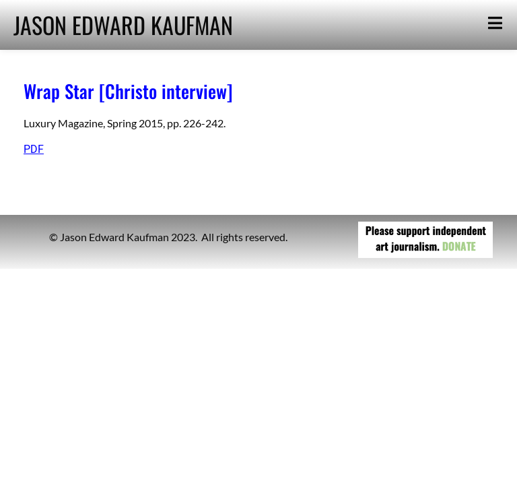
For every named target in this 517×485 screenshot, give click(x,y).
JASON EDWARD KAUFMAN (123, 24)
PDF (34, 149)
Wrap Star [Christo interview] (128, 90)
